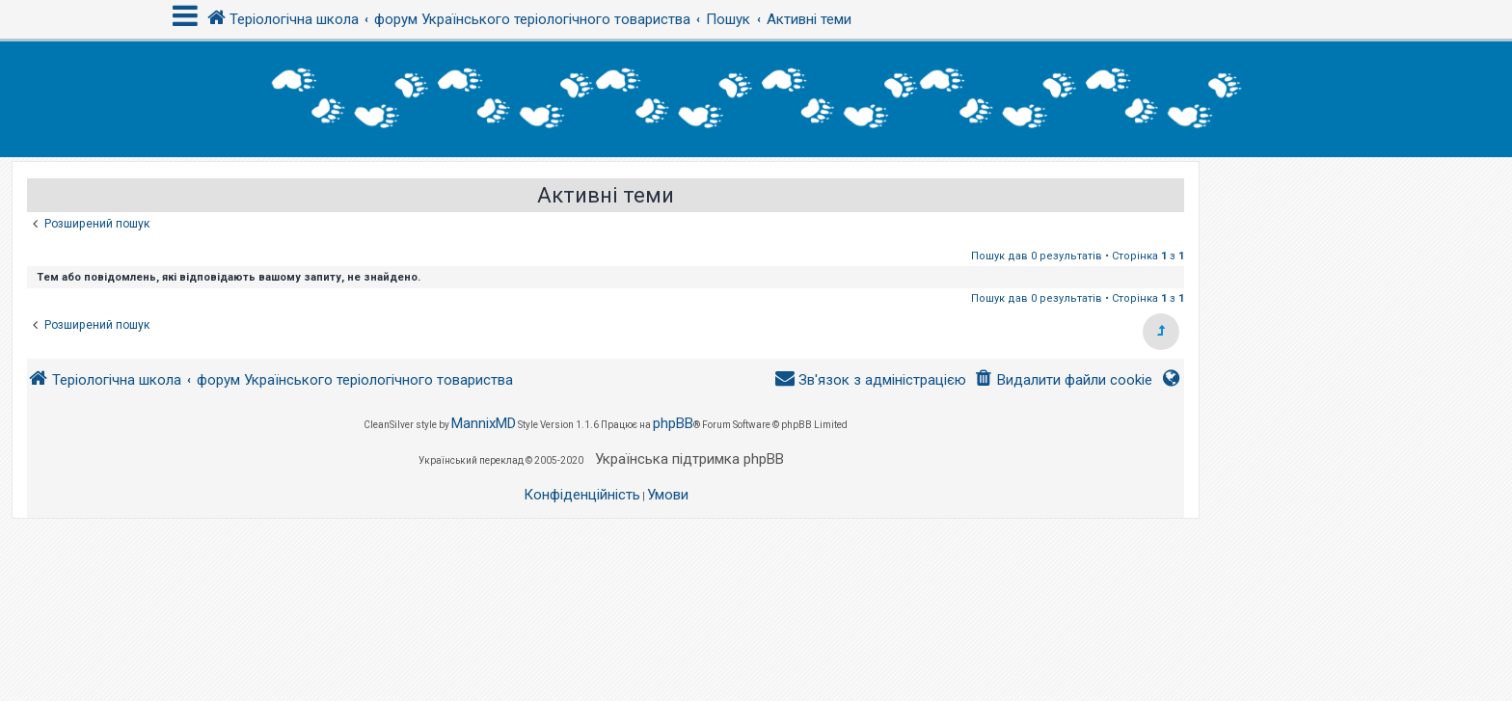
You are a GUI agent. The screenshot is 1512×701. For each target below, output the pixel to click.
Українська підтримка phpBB (689, 459)
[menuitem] (1063, 380)
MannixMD (483, 423)
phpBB (673, 423)
